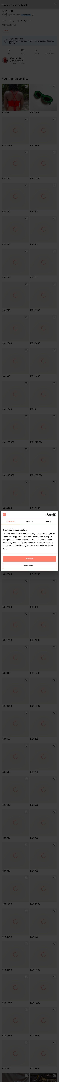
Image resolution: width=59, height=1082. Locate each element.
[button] (55, 3)
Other (6, 30)
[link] (50, 51)
